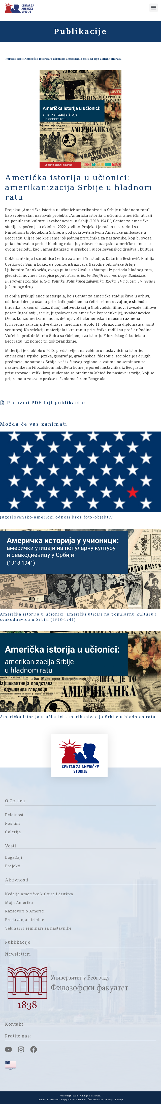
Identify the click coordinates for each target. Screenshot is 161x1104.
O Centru (15, 801)
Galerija (13, 832)
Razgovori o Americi (25, 911)
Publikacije (17, 942)
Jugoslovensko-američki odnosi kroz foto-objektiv (56, 517)
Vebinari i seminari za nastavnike (38, 928)
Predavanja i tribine (24, 920)
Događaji (13, 858)
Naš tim (12, 823)
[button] (153, 8)
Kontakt (14, 1024)
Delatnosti (15, 815)
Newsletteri (18, 954)
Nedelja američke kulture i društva (39, 894)
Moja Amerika (19, 903)
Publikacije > (15, 58)
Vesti (10, 846)
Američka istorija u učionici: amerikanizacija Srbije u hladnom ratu (78, 717)
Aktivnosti (16, 880)
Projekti (12, 866)
